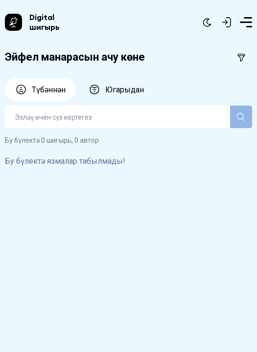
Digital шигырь (44, 22)
